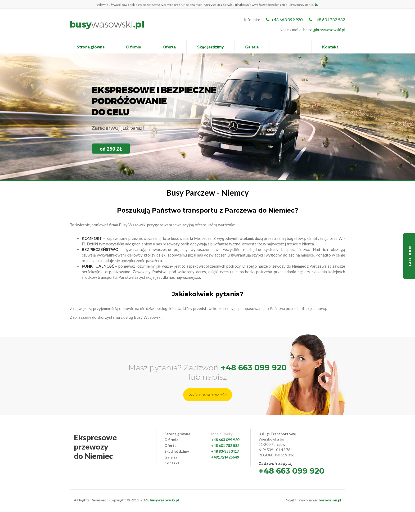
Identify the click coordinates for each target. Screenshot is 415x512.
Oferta (169, 46)
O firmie (133, 46)
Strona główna (91, 46)
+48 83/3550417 (225, 451)
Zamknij (316, 5)
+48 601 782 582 (329, 19)
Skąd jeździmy (210, 46)
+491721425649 (225, 457)
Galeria (252, 46)
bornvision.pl (330, 500)
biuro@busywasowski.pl (324, 29)
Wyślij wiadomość (207, 395)
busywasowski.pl (164, 500)
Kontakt (330, 46)
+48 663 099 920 (287, 19)
